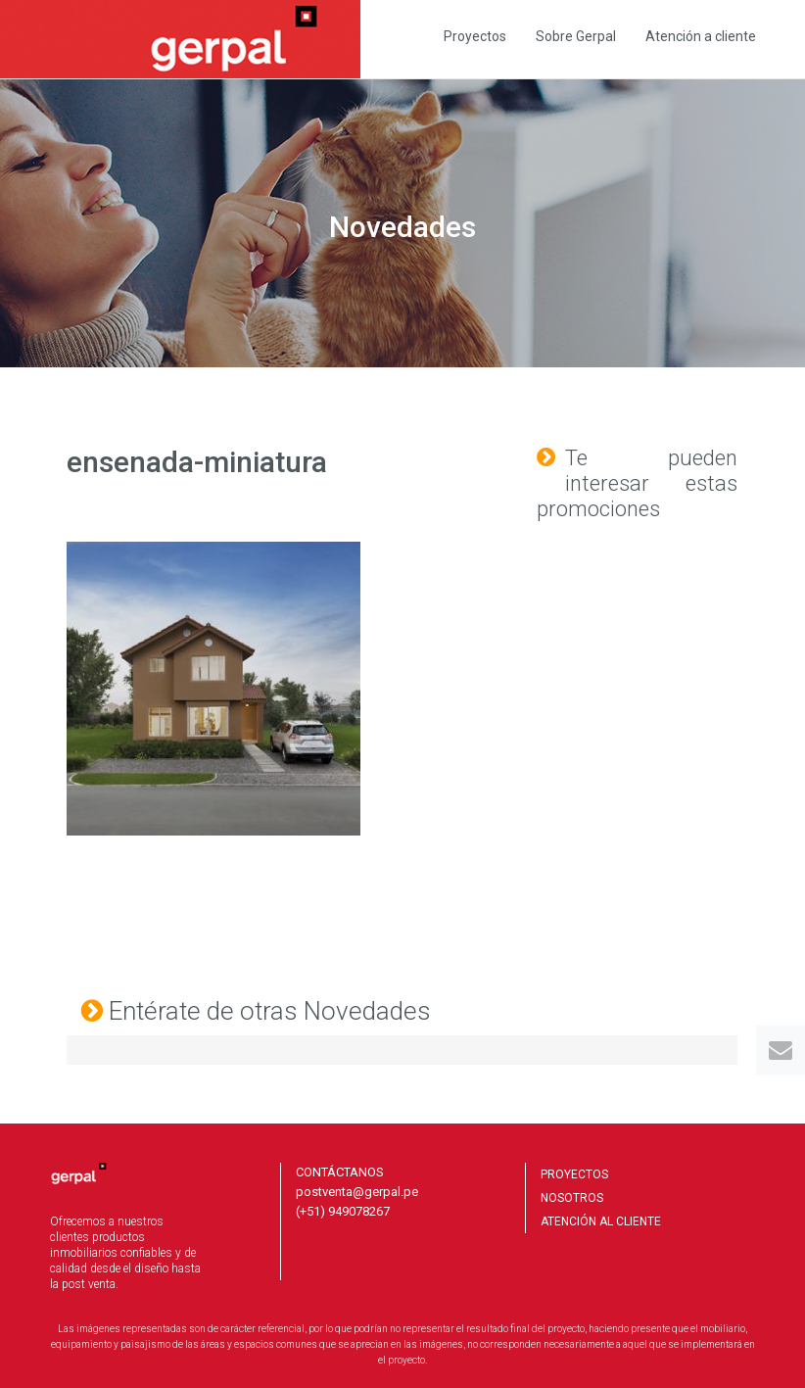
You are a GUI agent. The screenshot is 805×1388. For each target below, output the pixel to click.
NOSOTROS (572, 1198)
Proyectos (475, 36)
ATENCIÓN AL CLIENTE (601, 1221)
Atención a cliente (700, 36)
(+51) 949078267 (343, 1211)
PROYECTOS (574, 1174)
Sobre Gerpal (576, 36)
